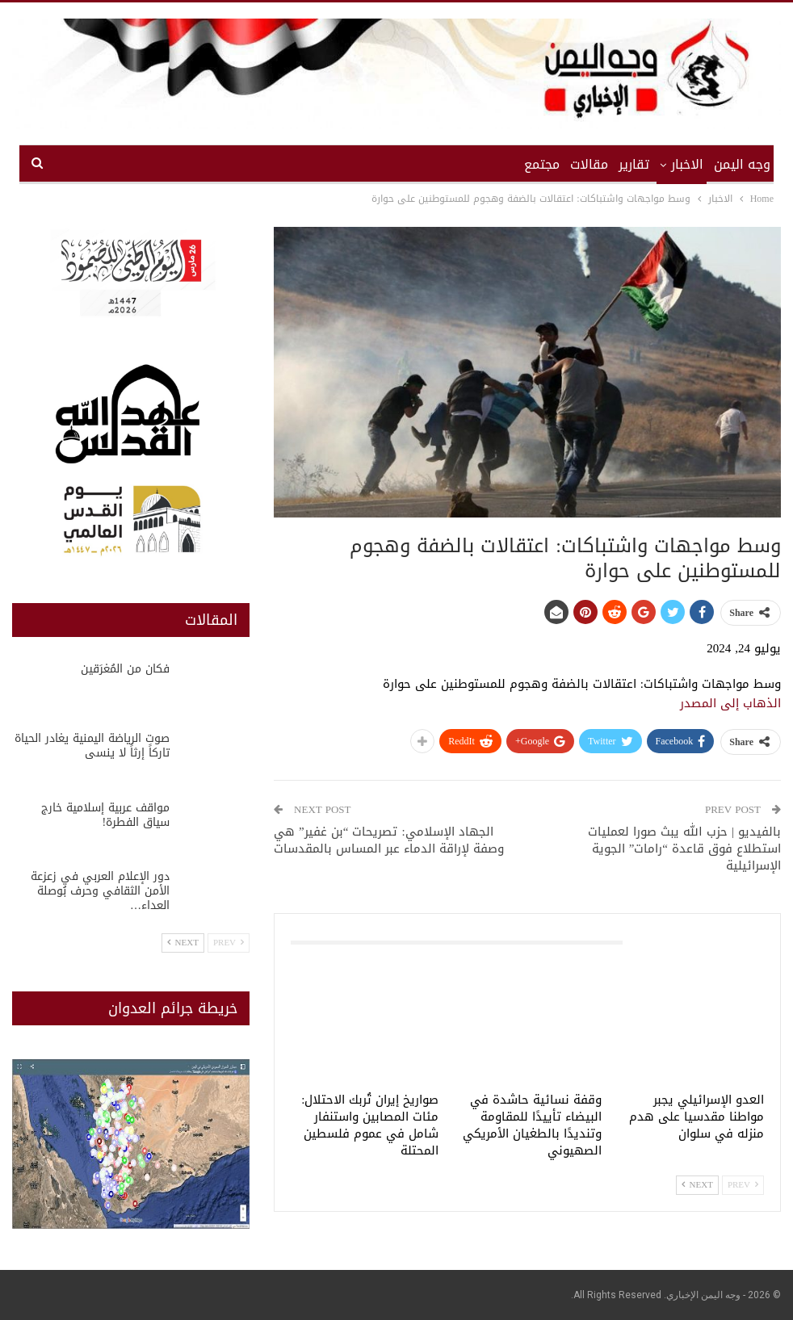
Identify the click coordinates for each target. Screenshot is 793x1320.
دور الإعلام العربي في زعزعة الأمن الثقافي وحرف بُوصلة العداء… (100, 890)
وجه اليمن (742, 164)
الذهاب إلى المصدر (730, 703)
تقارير (634, 164)
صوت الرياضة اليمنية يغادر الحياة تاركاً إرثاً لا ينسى (92, 745)
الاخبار (687, 164)
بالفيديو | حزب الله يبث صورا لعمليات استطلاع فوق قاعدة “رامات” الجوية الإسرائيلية (684, 848)
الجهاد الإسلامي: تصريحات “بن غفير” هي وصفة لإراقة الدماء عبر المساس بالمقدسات (389, 840)
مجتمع (542, 164)
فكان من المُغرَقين (125, 669)
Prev (743, 1184)
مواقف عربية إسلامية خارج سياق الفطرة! (105, 815)
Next (697, 1184)
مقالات (589, 164)
